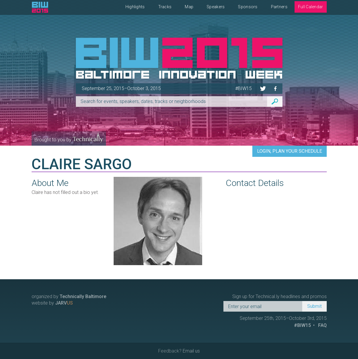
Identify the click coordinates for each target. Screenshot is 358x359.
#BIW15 (243, 88)
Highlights (135, 6)
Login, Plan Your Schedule (289, 151)
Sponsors (247, 6)
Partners (279, 6)
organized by (69, 296)
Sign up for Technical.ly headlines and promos (279, 296)
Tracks (165, 6)
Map (189, 6)
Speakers (216, 6)
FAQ (322, 325)
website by (52, 303)
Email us (191, 351)
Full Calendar (310, 6)
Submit (314, 306)
